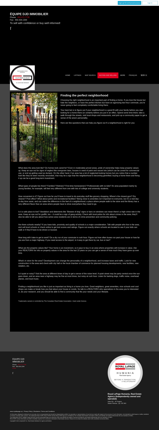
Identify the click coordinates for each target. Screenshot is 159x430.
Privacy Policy (28, 411)
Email (14, 368)
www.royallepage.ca (16, 411)
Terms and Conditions (48, 411)
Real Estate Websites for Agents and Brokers (40, 421)
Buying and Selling (108, 75)
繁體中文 (144, 75)
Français (133, 75)
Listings (77, 75)
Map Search (90, 75)
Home (67, 75)
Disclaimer (37, 411)
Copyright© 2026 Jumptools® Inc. (19, 421)
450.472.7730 (23, 17)
